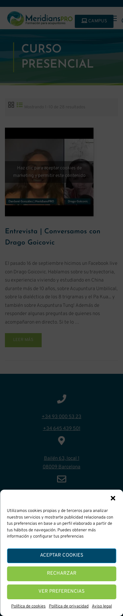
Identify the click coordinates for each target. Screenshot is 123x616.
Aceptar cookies (61, 555)
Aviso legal (102, 606)
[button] (113, 498)
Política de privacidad (69, 606)
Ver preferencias (61, 591)
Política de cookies (28, 606)
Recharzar (61, 573)
